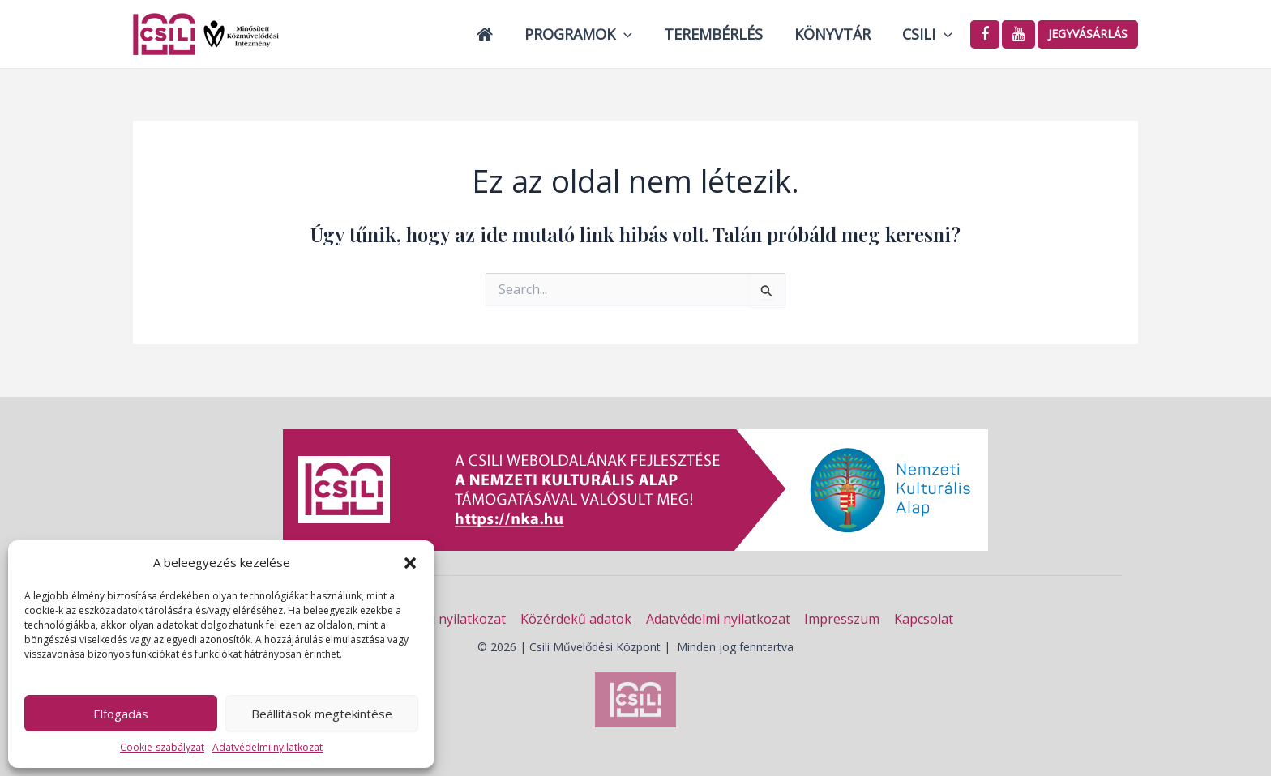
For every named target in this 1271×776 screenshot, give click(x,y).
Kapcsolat (921, 619)
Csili (928, 34)
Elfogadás (120, 714)
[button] (410, 563)
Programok (586, 34)
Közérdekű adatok (577, 619)
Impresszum (841, 619)
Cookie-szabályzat (162, 747)
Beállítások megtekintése (321, 714)
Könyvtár (836, 34)
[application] (631, 34)
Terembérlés (719, 34)
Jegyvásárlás (1088, 33)
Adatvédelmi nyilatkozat (267, 747)
